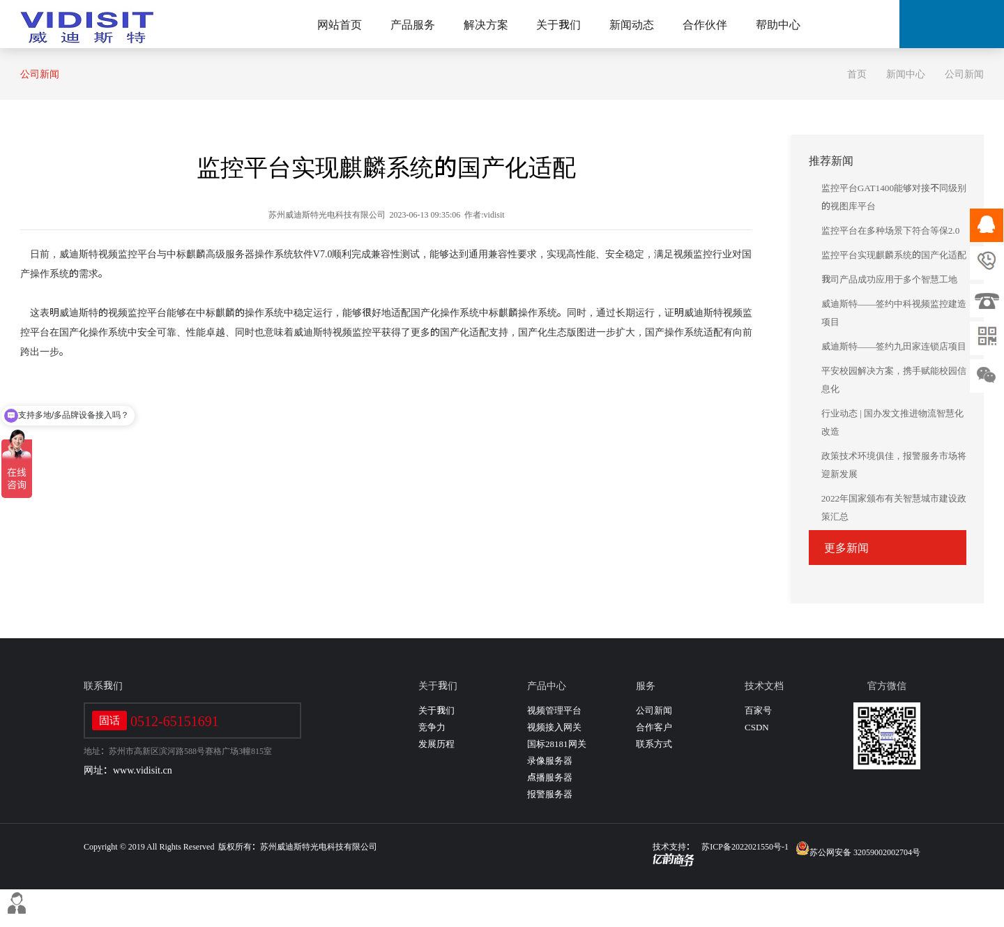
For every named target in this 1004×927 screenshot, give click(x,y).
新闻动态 (631, 24)
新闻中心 (905, 74)
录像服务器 (549, 760)
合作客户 (654, 727)
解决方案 (486, 24)
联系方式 (654, 743)
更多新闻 (846, 547)
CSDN (757, 727)
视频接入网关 (554, 727)
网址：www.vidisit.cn (128, 770)
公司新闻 (39, 74)
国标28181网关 (556, 743)
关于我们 (558, 24)
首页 (857, 74)
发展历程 (436, 743)
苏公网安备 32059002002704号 (858, 848)
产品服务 (412, 24)
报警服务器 (549, 794)
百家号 (758, 710)
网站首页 (339, 24)
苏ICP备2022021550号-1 (745, 846)
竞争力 (432, 727)
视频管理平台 (554, 710)
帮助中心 (778, 24)
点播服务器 (549, 777)
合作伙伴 (705, 24)
